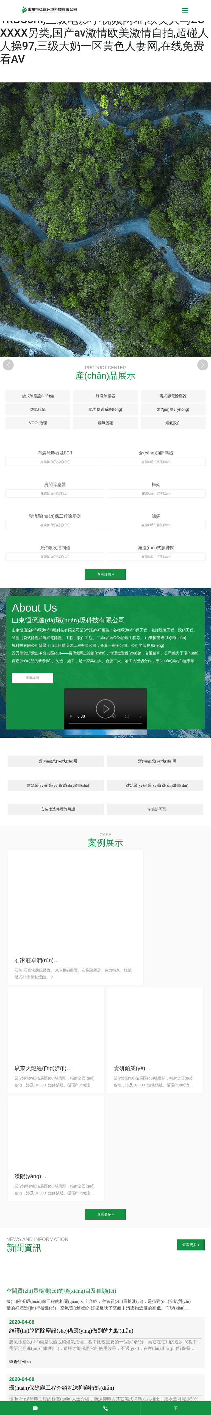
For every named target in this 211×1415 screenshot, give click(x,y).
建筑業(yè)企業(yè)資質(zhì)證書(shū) (58, 785)
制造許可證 (157, 809)
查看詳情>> (20, 1362)
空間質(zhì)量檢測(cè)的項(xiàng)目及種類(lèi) (61, 1291)
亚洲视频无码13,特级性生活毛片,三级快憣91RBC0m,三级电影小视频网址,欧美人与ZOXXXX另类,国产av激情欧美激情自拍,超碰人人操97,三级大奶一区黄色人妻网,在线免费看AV (105, 33)
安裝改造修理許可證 (58, 809)
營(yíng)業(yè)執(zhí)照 (58, 761)
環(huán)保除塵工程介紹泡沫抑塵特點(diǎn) (61, 1388)
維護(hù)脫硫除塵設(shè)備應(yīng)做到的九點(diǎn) (71, 1331)
